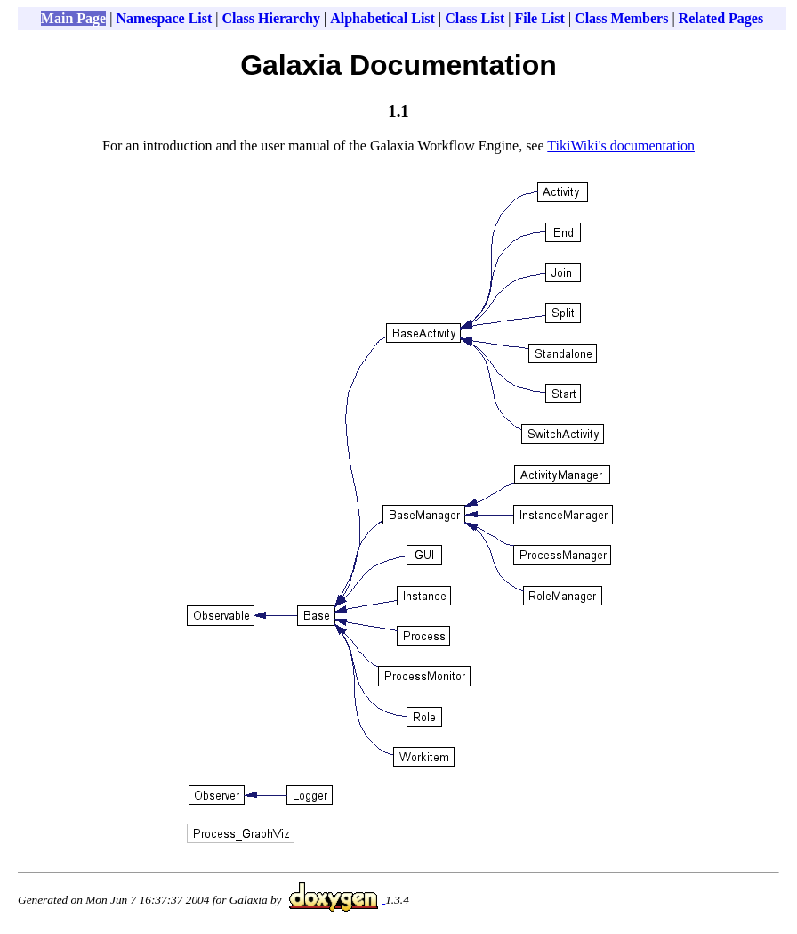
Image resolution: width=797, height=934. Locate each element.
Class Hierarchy (271, 18)
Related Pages (721, 18)
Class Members (621, 18)
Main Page (73, 18)
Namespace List (164, 18)
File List (539, 18)
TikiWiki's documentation (621, 145)
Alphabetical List (382, 18)
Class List (474, 18)
